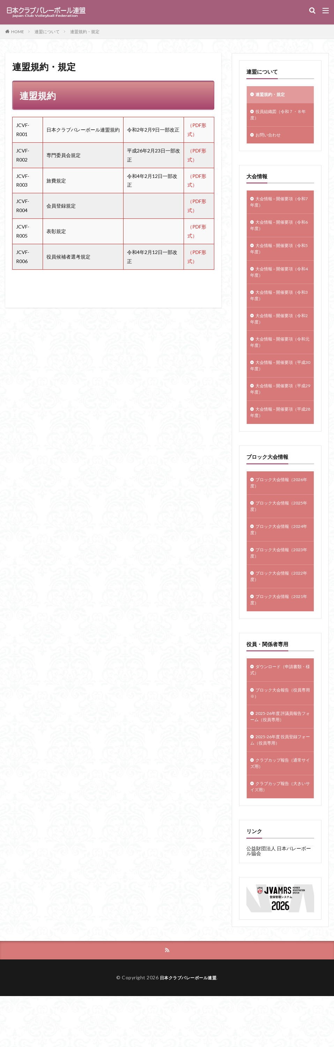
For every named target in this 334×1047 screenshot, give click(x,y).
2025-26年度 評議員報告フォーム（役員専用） (279, 759)
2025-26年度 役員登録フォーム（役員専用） (279, 785)
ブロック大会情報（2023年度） (272, 585)
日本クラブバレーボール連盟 (188, 1028)
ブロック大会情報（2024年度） (272, 560)
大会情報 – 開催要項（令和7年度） (279, 207)
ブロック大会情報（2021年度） (272, 636)
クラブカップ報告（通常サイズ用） (279, 810)
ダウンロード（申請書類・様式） (277, 708)
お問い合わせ (270, 139)
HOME (17, 31)
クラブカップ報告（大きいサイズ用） (279, 836)
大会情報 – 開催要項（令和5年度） (279, 258)
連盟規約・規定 (84, 31)
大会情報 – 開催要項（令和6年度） (279, 232)
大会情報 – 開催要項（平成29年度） (279, 411)
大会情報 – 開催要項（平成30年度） (279, 385)
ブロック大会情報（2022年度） (272, 611)
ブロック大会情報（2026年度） (272, 509)
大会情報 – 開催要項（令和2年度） (279, 334)
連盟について (47, 31)
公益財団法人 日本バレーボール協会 (278, 901)
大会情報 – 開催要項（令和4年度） (279, 283)
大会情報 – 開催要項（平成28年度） (279, 436)
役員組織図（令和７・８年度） (279, 117)
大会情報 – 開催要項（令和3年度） (279, 309)
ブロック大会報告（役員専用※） (279, 734)
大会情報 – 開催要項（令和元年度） (279, 360)
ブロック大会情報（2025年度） (272, 534)
